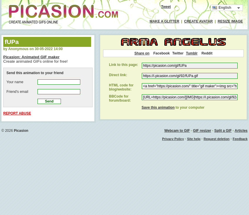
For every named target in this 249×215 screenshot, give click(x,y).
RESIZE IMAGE (230, 21)
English (221, 8)
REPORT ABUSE (17, 113)
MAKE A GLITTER (164, 21)
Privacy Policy (173, 139)
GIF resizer (202, 131)
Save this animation (158, 107)
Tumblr (192, 53)
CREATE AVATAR (198, 21)
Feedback (240, 139)
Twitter (177, 53)
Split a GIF (222, 131)
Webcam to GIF (177, 131)
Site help (193, 139)
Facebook (162, 53)
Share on (141, 53)
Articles (241, 131)
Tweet (166, 7)
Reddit (207, 53)
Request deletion (217, 139)
